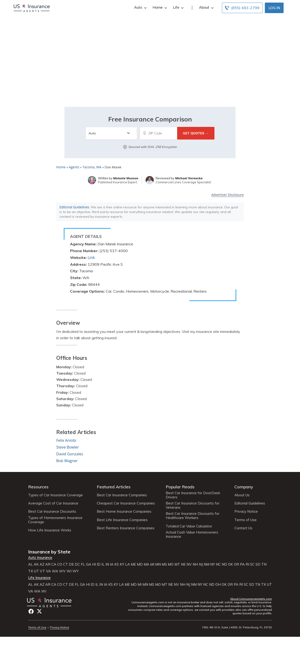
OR (236, 564)
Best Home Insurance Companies (124, 511)
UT (36, 571)
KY (122, 564)
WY (75, 571)
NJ (201, 564)
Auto (140, 7)
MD (140, 564)
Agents (74, 167)
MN (158, 564)
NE (183, 564)
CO (59, 564)
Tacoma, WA (91, 167)
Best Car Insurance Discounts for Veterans (192, 505)
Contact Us (243, 528)
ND (224, 564)
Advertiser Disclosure (227, 195)
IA (111, 564)
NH (195, 564)
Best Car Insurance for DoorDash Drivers (193, 495)
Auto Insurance (40, 558)
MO (170, 564)
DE (71, 564)
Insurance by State (49, 552)
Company (243, 487)
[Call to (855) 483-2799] (242, 8)
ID (99, 564)
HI (94, 564)
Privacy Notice (246, 511)
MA (146, 564)
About (206, 7)
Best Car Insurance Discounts (52, 511)
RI (247, 564)
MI (152, 564)
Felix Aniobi (66, 440)
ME (133, 564)
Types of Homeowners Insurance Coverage (55, 520)
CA (53, 564)
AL (30, 564)
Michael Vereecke (188, 178)
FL (83, 564)
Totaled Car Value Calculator (189, 526)
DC (77, 564)
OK (230, 564)
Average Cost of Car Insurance (53, 503)
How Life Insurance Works (49, 530)
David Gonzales (69, 454)
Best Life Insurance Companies (122, 520)
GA (88, 564)
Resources (38, 487)
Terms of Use (245, 520)
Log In (274, 8)
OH (218, 584)
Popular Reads (180, 487)
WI (69, 571)
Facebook (31, 611)
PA (242, 564)
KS (116, 564)
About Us (242, 495)
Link (91, 257)
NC (218, 564)
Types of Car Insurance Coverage (55, 495)
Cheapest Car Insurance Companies (126, 503)
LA (127, 564)
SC (252, 564)
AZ (42, 564)
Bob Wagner (67, 460)
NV (189, 564)
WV (62, 571)
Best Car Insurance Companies (122, 495)
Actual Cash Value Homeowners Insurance (192, 534)
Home (159, 7)
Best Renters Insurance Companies (125, 528)
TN (263, 564)
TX (30, 571)
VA (48, 571)
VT (42, 571)
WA (55, 571)
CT (65, 564)
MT (177, 564)
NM (206, 564)
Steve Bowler (67, 447)
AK (36, 564)
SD (257, 564)
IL (103, 564)
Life (178, 7)
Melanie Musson (125, 178)
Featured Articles (114, 487)
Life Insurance (39, 578)
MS (164, 564)
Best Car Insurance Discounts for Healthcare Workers (192, 516)
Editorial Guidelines (74, 207)
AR (47, 564)
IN (107, 564)
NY (212, 564)
